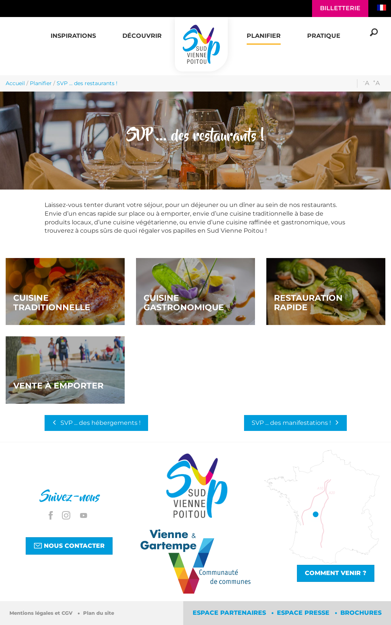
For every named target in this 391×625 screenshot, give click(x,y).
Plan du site (98, 613)
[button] (73, 32)
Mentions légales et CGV (41, 613)
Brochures (361, 612)
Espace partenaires (230, 612)
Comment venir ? (335, 573)
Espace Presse (304, 612)
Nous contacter (69, 545)
